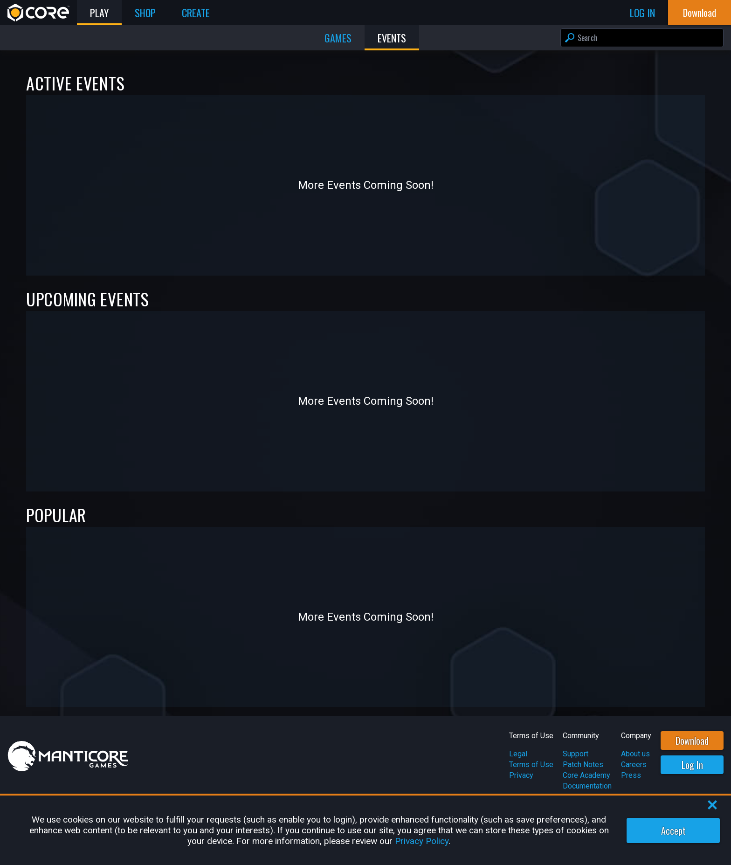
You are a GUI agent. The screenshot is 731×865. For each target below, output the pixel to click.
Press (631, 775)
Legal (518, 753)
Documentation (587, 786)
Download (692, 740)
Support (575, 753)
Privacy (521, 775)
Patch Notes (583, 764)
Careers (634, 764)
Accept (673, 830)
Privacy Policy (421, 841)
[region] (365, 830)
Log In (692, 765)
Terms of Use (531, 764)
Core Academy (586, 775)
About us (635, 753)
